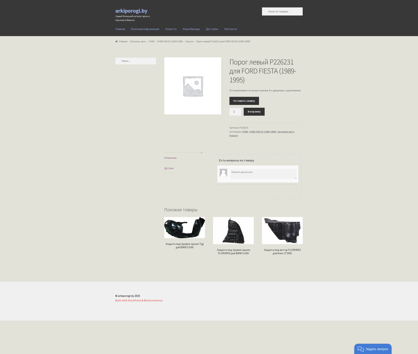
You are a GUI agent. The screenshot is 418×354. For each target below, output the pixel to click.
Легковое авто (138, 41)
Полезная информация (145, 29)
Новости (170, 29)
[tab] (184, 158)
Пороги (190, 41)
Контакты (230, 29)
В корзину (254, 111)
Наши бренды (191, 29)
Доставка (212, 29)
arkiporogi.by (131, 10)
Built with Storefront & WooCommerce (139, 300)
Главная (120, 29)
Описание (170, 157)
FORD (152, 41)
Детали (169, 168)
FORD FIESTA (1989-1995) (170, 41)
